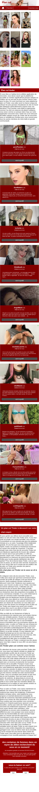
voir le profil (19, 160)
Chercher (10, 8)
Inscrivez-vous (33, 8)
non (26, 773)
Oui (13, 773)
